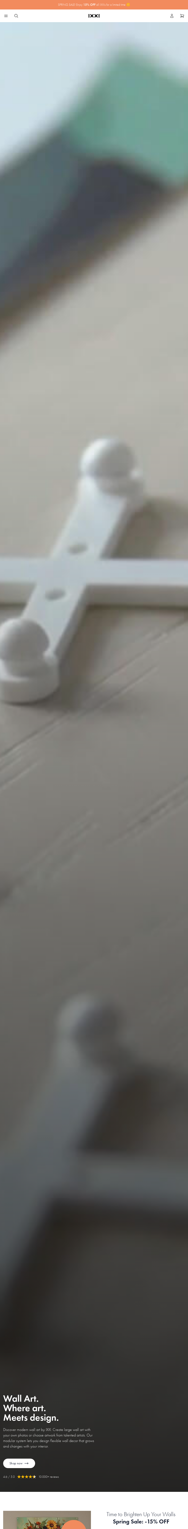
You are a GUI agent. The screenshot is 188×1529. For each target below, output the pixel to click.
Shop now (19, 1463)
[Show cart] (182, 16)
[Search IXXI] (16, 16)
